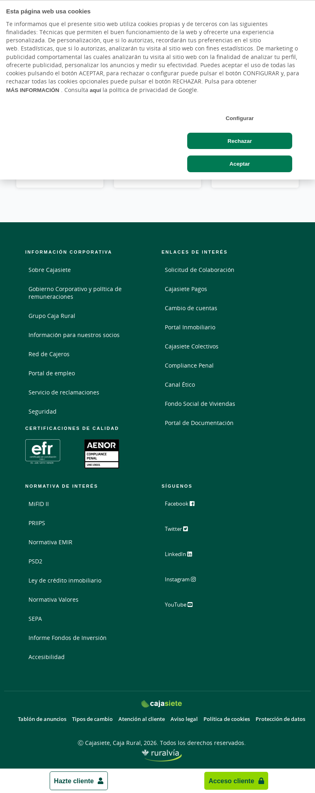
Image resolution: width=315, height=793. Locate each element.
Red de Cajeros (49, 354)
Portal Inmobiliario (190, 327)
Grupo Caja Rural (51, 316)
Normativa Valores (53, 599)
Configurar (239, 118)
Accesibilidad (46, 657)
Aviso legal (184, 719)
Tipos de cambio (92, 719)
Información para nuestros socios (74, 335)
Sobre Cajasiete (49, 270)
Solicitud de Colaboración (199, 270)
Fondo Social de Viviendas (200, 403)
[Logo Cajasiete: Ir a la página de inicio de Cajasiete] (161, 703)
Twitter (181, 532)
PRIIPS (36, 523)
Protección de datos (280, 719)
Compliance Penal (189, 365)
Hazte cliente (74, 780)
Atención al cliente (141, 719)
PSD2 (35, 561)
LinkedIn (183, 557)
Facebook (184, 507)
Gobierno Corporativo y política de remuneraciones (75, 292)
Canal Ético (180, 384)
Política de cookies (226, 719)
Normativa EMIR (50, 542)
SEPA (35, 618)
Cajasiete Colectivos (192, 346)
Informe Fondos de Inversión (67, 638)
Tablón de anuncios (42, 719)
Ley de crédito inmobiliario (64, 580)
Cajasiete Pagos (186, 289)
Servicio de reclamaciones (63, 392)
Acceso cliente (231, 780)
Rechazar (240, 141)
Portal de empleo (51, 373)
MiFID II (38, 504)
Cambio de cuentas (191, 308)
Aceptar (240, 163)
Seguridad (42, 411)
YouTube (184, 608)
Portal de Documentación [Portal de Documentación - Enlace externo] (199, 423)
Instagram (185, 582)
